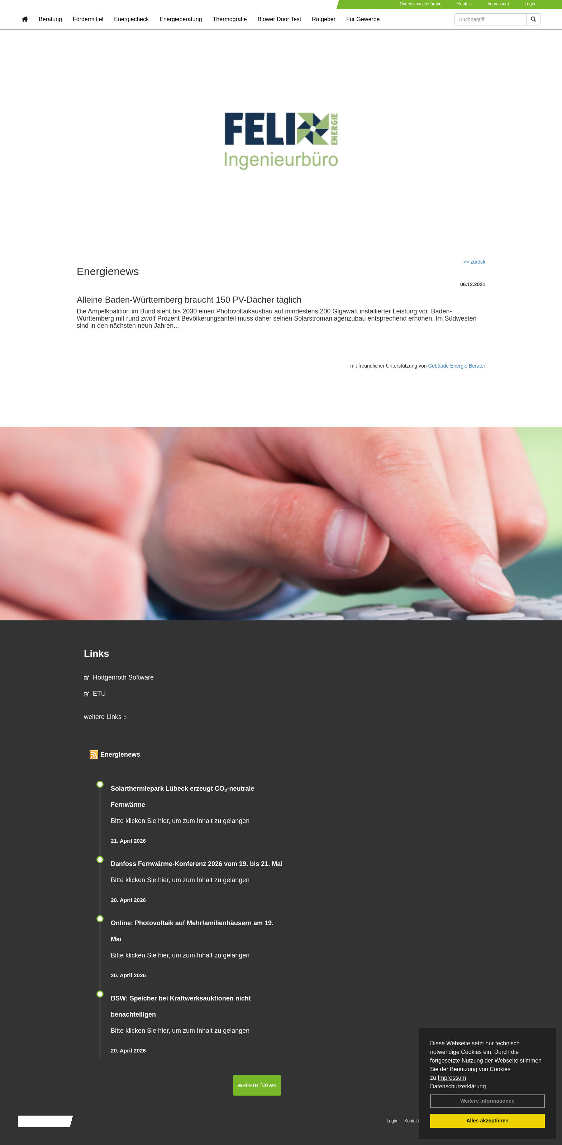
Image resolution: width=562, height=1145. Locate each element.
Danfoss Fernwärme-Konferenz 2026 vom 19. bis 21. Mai (196, 863)
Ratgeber (323, 27)
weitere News (257, 1085)
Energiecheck (131, 27)
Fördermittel (88, 27)
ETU (95, 693)
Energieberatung (180, 27)
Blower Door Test (279, 27)
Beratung (50, 27)
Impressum (452, 1078)
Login (530, 3)
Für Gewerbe (363, 27)
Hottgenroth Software (119, 677)
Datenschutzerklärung (458, 1086)
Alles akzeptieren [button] (487, 1120)
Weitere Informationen (487, 1101)
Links (96, 653)
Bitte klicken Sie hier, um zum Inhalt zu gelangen (180, 820)
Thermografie (230, 27)
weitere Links (105, 716)
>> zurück (474, 262)
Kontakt (464, 3)
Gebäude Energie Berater (456, 366)
